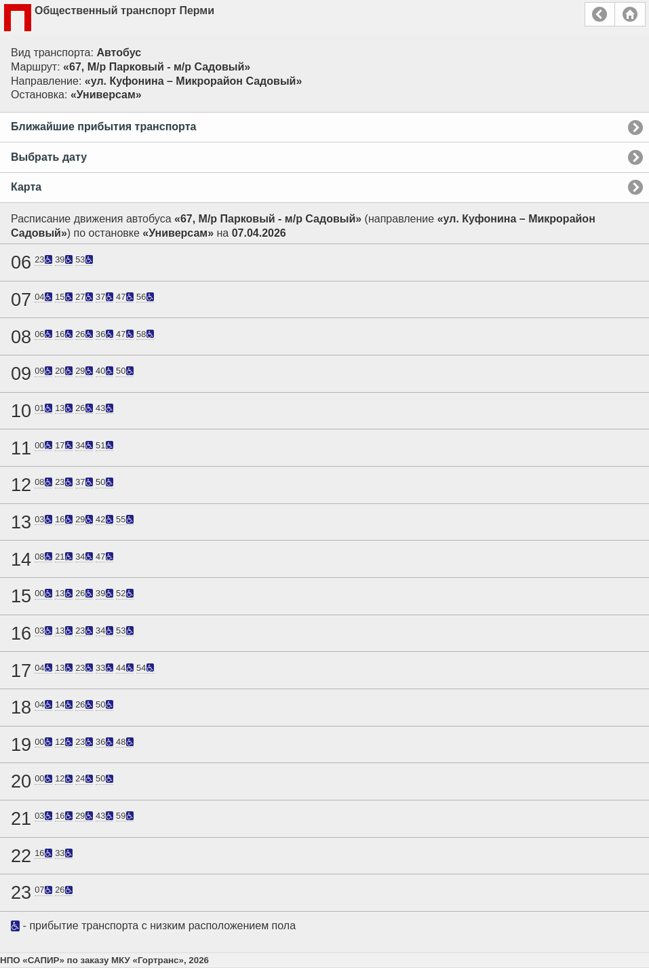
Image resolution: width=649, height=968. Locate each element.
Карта (26, 187)
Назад (600, 14)
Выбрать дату (49, 157)
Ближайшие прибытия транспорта (103, 126)
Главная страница (630, 14)
